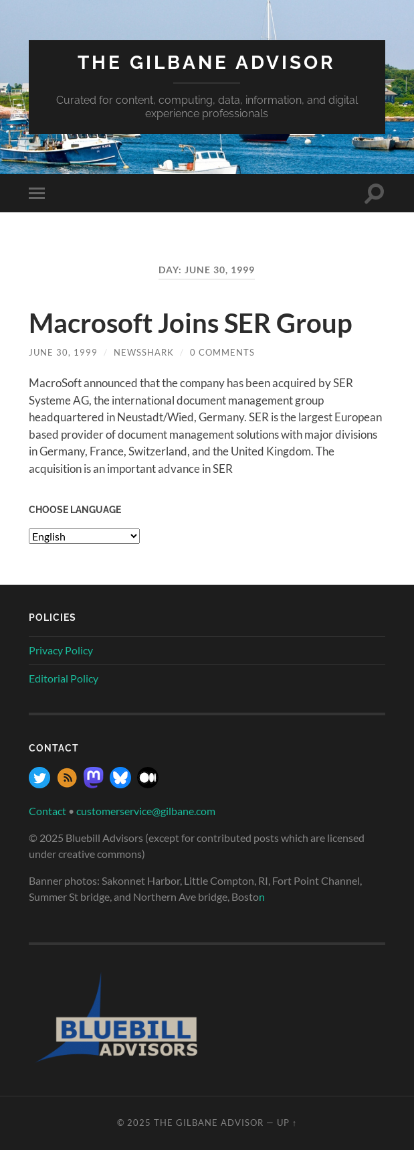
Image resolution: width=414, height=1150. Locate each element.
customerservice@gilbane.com (145, 810)
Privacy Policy (61, 650)
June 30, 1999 (63, 352)
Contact (47, 810)
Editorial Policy (63, 678)
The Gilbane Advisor (207, 63)
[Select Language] (84, 536)
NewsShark (144, 352)
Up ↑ (287, 1122)
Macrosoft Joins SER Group (190, 323)
